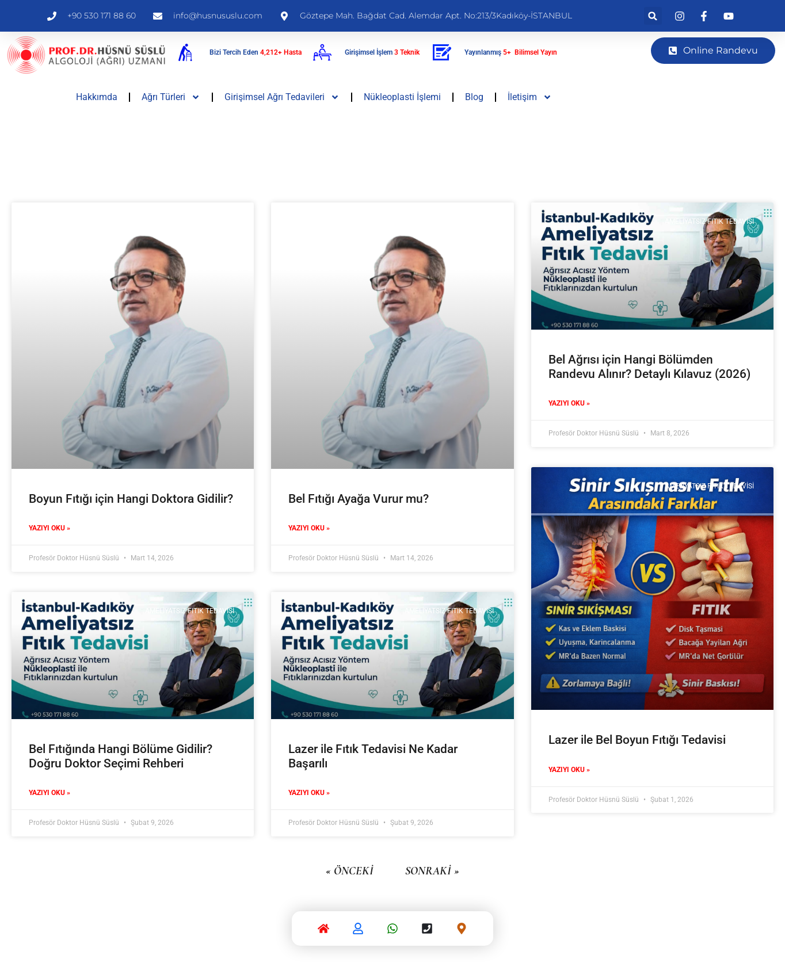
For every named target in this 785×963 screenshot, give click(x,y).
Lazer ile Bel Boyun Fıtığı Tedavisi (637, 740)
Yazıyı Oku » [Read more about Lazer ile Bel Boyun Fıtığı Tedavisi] (569, 770)
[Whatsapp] (392, 931)
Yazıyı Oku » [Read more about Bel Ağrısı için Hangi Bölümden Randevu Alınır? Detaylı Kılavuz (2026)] (569, 403)
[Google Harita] (461, 931)
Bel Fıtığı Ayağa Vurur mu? (358, 499)
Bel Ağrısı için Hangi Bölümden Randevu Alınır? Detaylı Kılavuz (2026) (649, 367)
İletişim (530, 97)
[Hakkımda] (358, 931)
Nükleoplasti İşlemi (402, 96)
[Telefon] (427, 931)
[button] (653, 16)
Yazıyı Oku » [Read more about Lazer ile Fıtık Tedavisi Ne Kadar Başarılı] (309, 793)
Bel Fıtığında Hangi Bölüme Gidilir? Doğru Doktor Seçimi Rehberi (120, 756)
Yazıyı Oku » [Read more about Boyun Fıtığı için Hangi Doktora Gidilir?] (49, 528)
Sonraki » (432, 871)
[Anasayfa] (323, 931)
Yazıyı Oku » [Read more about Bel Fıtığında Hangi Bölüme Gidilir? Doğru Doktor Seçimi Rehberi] (49, 793)
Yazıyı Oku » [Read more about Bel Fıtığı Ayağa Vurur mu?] (309, 528)
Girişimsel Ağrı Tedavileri (282, 97)
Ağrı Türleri (171, 97)
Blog (474, 96)
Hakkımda (96, 96)
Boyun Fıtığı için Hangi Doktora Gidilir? (131, 499)
